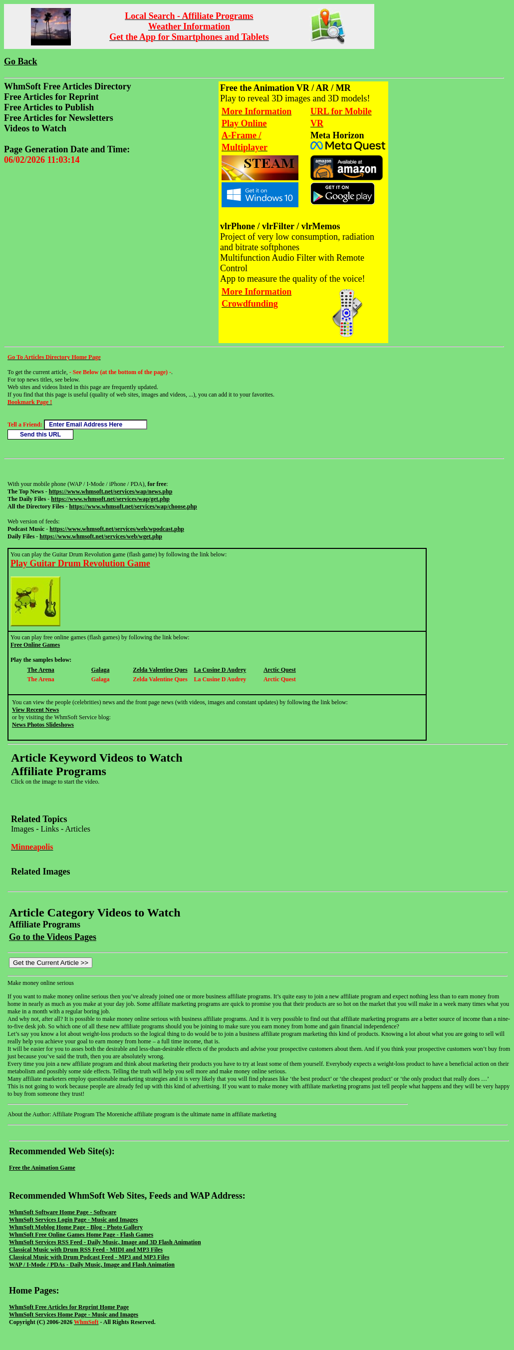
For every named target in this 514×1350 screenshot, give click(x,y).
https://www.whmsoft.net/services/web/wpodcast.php (116, 528)
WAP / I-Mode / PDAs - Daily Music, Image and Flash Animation (92, 1264)
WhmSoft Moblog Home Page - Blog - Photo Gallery (76, 1227)
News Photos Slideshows (43, 724)
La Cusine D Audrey (220, 669)
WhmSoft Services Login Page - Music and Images (73, 1219)
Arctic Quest (279, 669)
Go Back (20, 61)
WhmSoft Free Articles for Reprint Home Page (69, 1307)
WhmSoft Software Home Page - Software (62, 1212)
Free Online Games (35, 644)
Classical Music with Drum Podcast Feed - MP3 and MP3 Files (89, 1257)
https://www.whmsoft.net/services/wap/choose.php (133, 506)
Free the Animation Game (42, 1167)
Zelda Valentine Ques (160, 669)
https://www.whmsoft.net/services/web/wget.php (100, 536)
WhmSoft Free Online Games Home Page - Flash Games (81, 1234)
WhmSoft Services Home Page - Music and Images (73, 1314)
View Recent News (35, 709)
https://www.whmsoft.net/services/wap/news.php (111, 491)
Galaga (100, 669)
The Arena (40, 669)
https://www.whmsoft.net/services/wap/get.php (110, 498)
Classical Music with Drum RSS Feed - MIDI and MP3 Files (86, 1249)
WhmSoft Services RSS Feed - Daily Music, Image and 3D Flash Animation (105, 1242)
